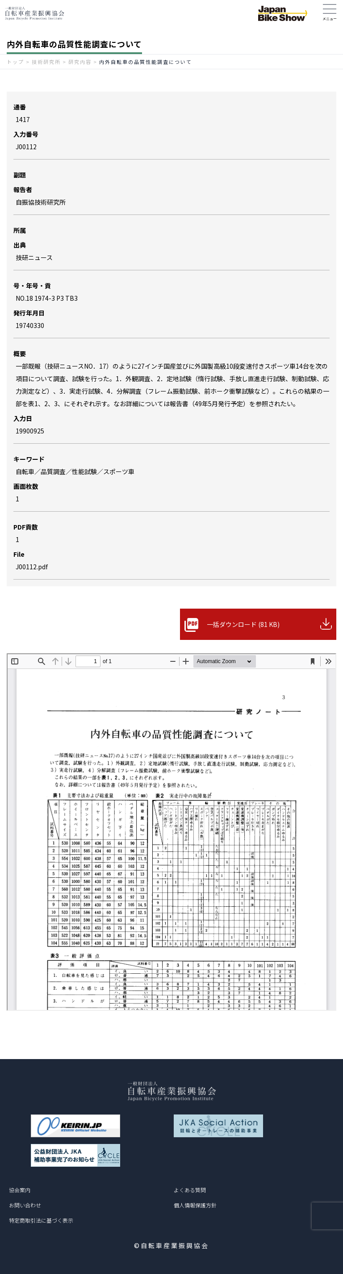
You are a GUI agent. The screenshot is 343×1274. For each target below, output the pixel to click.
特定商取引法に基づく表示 (41, 1220)
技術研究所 (46, 61)
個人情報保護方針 (195, 1205)
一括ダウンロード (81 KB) (243, 624)
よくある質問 (190, 1190)
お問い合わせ (25, 1205)
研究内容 (80, 61)
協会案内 (19, 1190)
